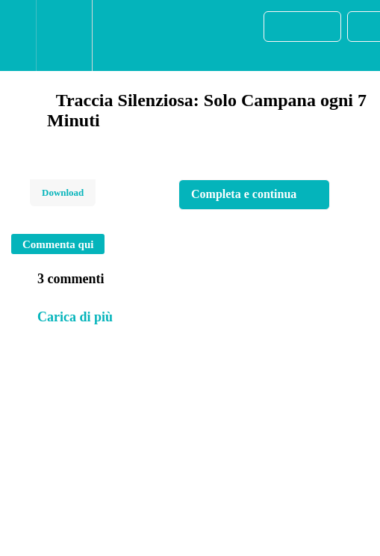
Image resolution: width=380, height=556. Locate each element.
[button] (18, 35)
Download (63, 192)
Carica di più (75, 316)
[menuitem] (64, 35)
